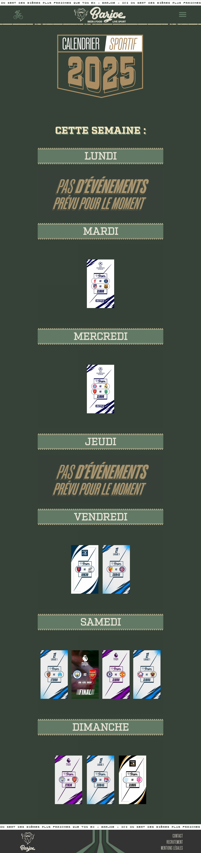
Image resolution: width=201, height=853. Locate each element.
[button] (183, 15)
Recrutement (175, 842)
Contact (178, 836)
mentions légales (172, 848)
